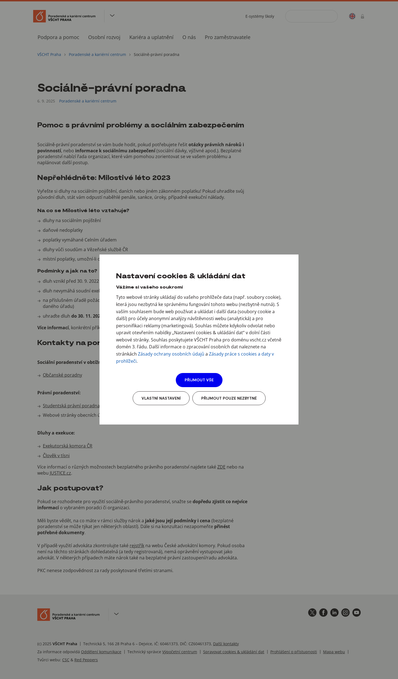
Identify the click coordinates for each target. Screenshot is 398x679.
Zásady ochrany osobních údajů (171, 354)
